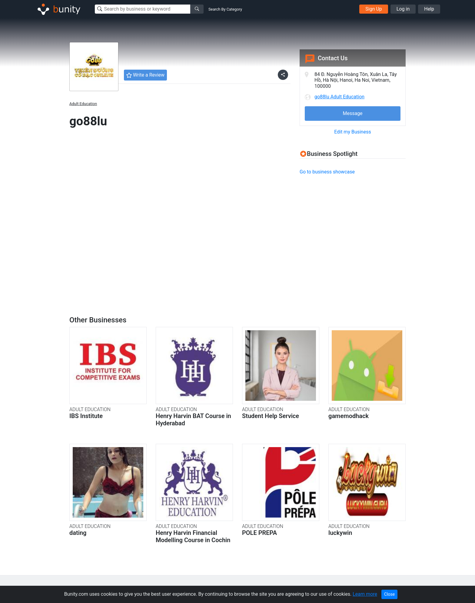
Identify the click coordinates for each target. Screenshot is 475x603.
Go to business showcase (327, 172)
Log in (403, 9)
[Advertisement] (350, 222)
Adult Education (83, 103)
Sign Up (373, 9)
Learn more (365, 594)
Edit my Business (352, 132)
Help (429, 9)
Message (352, 113)
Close (389, 594)
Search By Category (225, 9)
